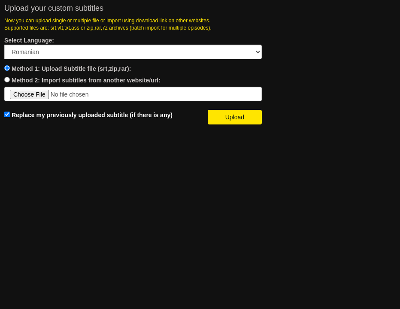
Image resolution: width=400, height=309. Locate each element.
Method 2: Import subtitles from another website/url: (86, 80)
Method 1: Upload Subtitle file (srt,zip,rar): (71, 68)
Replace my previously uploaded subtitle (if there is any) (88, 115)
